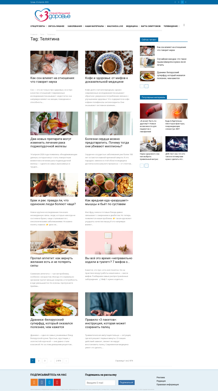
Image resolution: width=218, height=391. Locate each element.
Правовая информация (168, 384)
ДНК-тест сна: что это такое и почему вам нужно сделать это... (175, 156)
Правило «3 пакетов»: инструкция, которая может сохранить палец (105, 323)
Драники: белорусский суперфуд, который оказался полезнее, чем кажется (51, 323)
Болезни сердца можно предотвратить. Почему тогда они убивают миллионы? (107, 142)
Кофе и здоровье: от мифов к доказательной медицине (106, 79)
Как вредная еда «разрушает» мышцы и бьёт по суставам (106, 202)
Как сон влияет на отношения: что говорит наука (52, 79)
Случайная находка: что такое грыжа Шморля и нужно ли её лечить (171, 62)
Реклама (161, 377)
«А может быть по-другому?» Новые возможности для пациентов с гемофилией (148, 126)
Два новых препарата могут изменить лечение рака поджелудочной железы (50, 142)
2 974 (58, 360)
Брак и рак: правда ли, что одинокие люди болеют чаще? (53, 202)
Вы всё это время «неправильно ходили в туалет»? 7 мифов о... (108, 260)
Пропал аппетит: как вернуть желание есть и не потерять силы (51, 261)
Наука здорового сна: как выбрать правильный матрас (150, 156)
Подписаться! (126, 382)
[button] (184, 24)
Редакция (161, 381)
